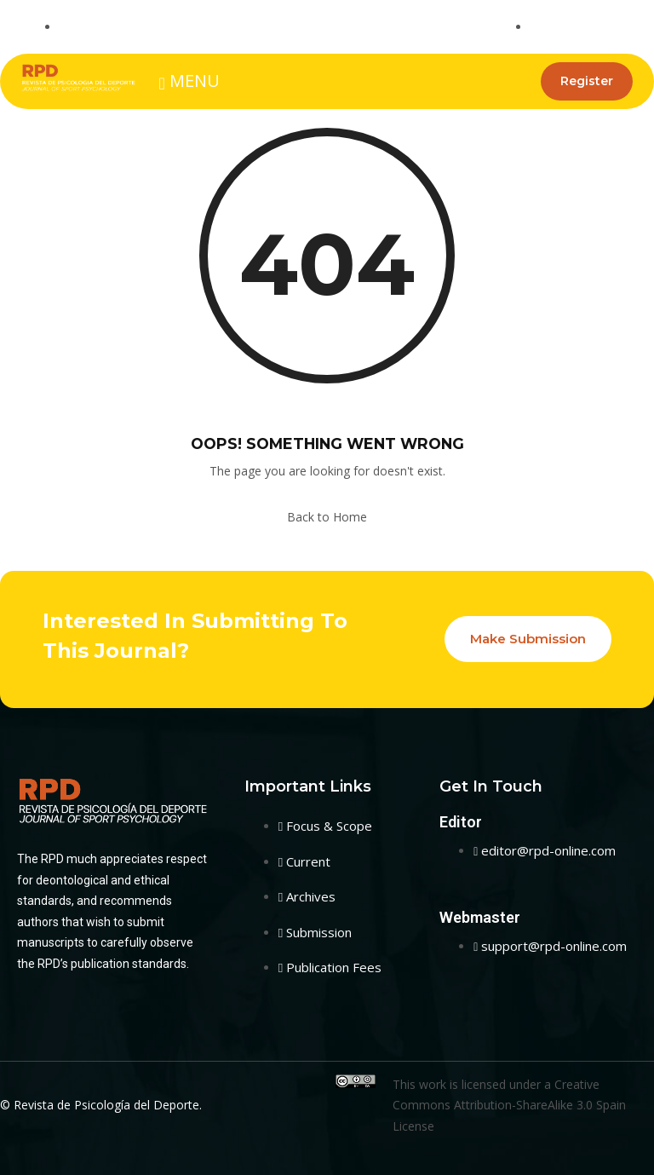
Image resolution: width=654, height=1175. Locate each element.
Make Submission (528, 639)
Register (585, 81)
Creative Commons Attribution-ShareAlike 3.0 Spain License (509, 1105)
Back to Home (327, 517)
